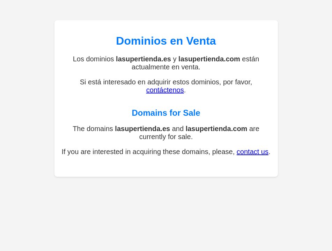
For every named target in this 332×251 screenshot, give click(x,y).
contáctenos (165, 90)
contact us (252, 151)
